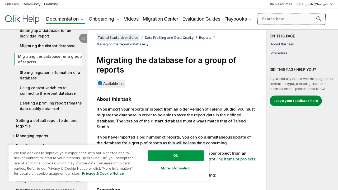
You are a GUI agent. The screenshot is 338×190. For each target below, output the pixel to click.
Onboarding (101, 19)
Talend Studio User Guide (118, 37)
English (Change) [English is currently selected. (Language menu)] (315, 4)
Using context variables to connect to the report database (48, 91)
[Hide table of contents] (83, 38)
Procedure (279, 53)
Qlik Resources (281, 4)
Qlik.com (12, 4)
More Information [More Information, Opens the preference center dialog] (171, 164)
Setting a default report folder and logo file (46, 123)
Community (31, 4)
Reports (205, 37)
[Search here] (291, 19)
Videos (131, 19)
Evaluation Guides (201, 19)
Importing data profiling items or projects (218, 159)
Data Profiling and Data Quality (169, 37)
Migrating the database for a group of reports (50, 59)
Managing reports (32, 136)
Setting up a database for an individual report (45, 33)
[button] (319, 18)
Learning (51, 4)
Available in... (113, 83)
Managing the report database (121, 44)
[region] (106, 161)
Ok (171, 151)
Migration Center (160, 19)
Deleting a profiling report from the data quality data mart (51, 106)
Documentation (62, 19)
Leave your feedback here (296, 100)
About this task (282, 44)
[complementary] (302, 110)
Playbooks (235, 19)
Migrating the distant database (48, 46)
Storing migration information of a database (50, 75)
